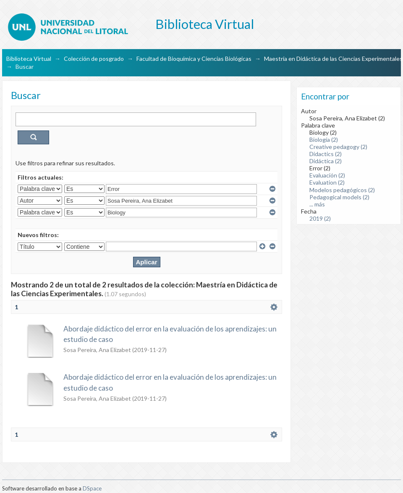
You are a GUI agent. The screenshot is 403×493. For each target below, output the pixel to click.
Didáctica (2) (325, 160)
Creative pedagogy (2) (338, 146)
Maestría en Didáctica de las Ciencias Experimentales (333, 58)
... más (317, 204)
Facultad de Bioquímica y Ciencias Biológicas (193, 58)
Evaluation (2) (327, 182)
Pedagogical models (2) (339, 197)
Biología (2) (323, 139)
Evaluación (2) (327, 175)
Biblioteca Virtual (28, 58)
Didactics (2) (325, 153)
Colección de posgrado (94, 58)
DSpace (92, 488)
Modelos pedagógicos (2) (342, 189)
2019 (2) (320, 218)
